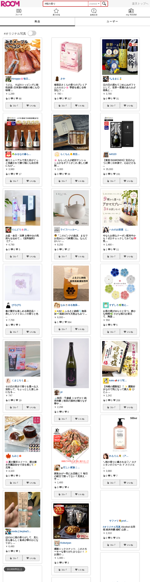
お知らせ (93, 12)
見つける (56, 12)
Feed (19, 12)
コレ (16, 106)
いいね (33, 106)
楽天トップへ (140, 3)
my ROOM (131, 12)
